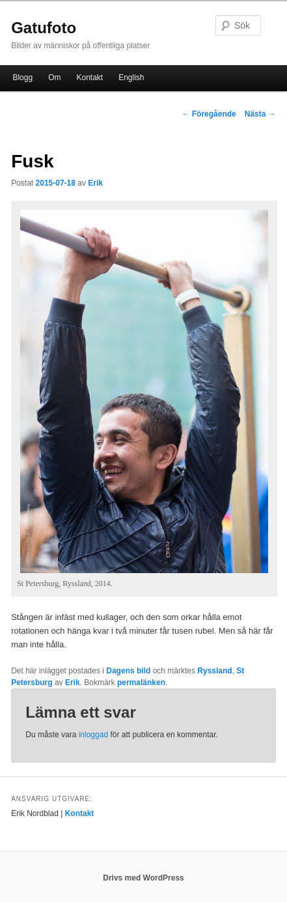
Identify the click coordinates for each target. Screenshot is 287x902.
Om (54, 77)
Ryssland (214, 670)
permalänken (141, 682)
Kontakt (89, 77)
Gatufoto (43, 27)
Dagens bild (128, 670)
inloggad (93, 734)
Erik (95, 183)
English (131, 77)
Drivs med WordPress (143, 877)
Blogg (22, 77)
